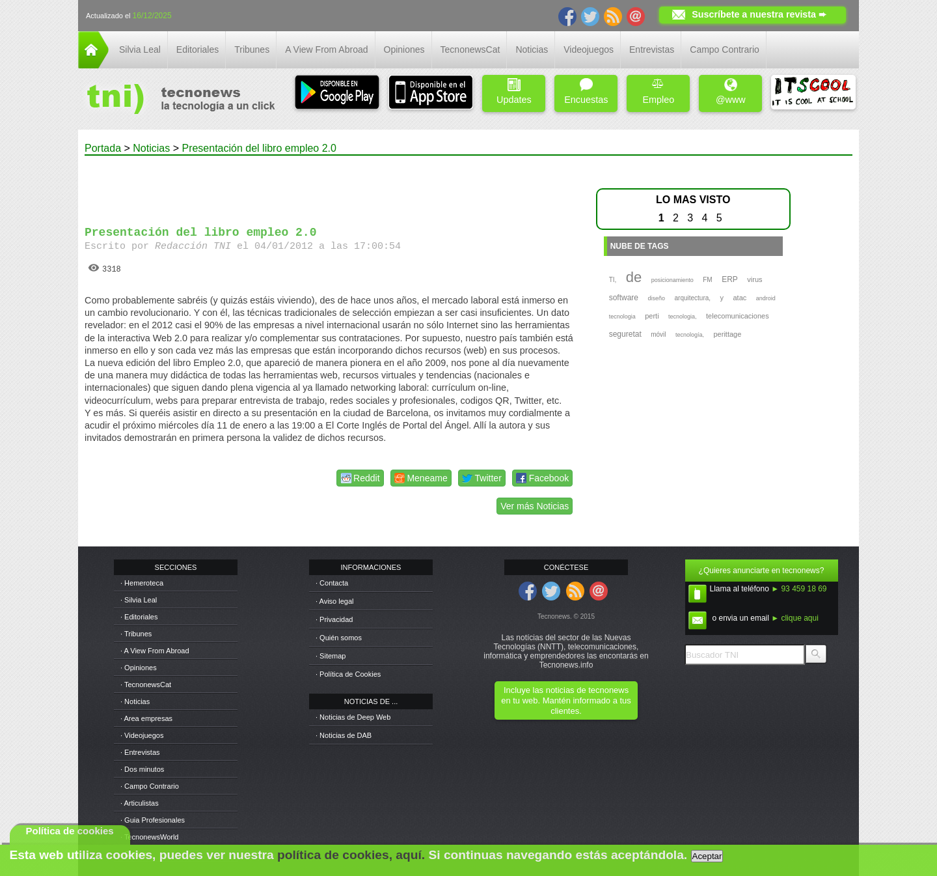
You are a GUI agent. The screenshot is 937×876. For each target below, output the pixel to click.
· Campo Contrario (149, 786)
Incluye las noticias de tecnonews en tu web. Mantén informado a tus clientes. (566, 700)
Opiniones (404, 49)
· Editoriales (138, 617)
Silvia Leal (140, 49)
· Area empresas (146, 718)
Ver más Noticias (534, 506)
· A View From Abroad (154, 651)
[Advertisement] (330, 185)
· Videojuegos (141, 735)
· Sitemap (331, 656)
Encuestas (586, 91)
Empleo (658, 91)
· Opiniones (138, 667)
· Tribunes (136, 634)
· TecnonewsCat (145, 684)
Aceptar (707, 856)
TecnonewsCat (470, 49)
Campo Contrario (724, 49)
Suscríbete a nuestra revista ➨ (759, 14)
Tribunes (251, 49)
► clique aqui (795, 618)
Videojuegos (589, 49)
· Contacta (332, 583)
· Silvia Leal (138, 600)
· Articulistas (139, 803)
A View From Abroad (326, 49)
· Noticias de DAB (344, 735)
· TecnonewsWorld (149, 837)
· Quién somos (339, 638)
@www (731, 91)
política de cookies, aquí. (351, 855)
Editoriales (197, 49)
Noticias (531, 49)
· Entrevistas (140, 752)
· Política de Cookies (348, 674)
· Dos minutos (142, 769)
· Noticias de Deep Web (353, 717)
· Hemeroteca (141, 583)
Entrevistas (651, 49)
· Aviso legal (335, 601)
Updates (514, 91)
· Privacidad (334, 619)
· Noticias (135, 701)
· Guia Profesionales (152, 820)
